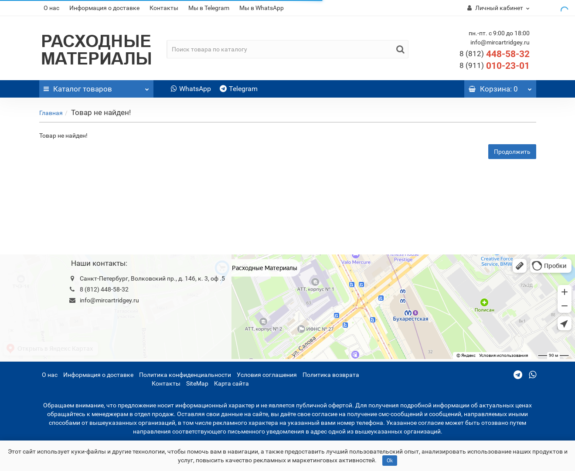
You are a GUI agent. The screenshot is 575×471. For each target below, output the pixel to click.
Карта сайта (231, 383)
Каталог (97, 86)
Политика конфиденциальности (185, 374)
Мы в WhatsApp (261, 7)
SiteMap (197, 383)
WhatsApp (191, 89)
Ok (390, 460)
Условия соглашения (267, 374)
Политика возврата (331, 374)
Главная (51, 112)
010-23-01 (494, 66)
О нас (51, 7)
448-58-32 (494, 54)
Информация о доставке (104, 7)
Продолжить (512, 151)
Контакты (164, 7)
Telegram (239, 89)
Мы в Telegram (208, 7)
